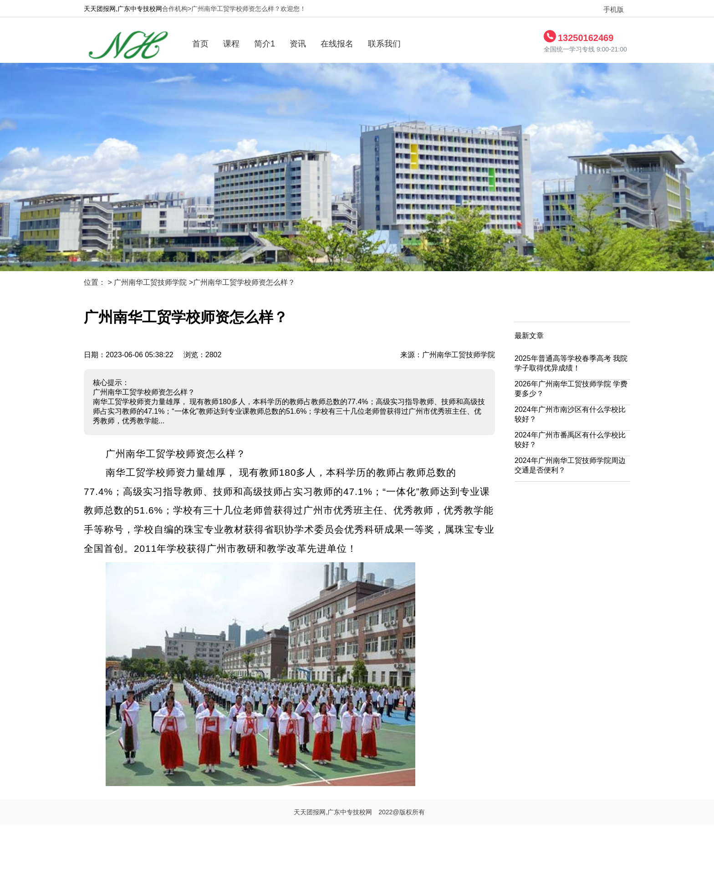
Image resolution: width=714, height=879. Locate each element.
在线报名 (337, 43)
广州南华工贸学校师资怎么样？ (244, 282)
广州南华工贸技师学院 (150, 282)
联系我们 (384, 43)
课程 (231, 43)
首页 (200, 43)
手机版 (610, 9)
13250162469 (585, 38)
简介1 (264, 43)
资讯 (298, 43)
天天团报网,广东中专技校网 (123, 8)
